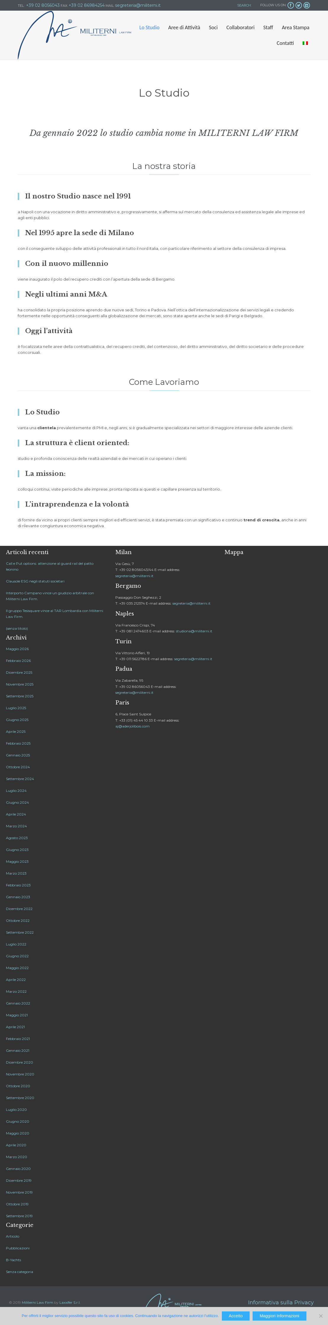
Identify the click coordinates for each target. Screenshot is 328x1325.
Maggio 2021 (17, 1015)
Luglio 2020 (16, 1109)
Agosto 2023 (17, 838)
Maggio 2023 (17, 861)
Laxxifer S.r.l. (69, 1302)
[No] (321, 1316)
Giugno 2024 (17, 802)
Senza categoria (19, 1271)
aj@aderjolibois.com (132, 726)
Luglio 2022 (16, 944)
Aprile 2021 (15, 1027)
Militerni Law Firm (37, 1302)
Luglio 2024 (16, 790)
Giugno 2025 (17, 719)
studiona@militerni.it (194, 631)
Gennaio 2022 (18, 1003)
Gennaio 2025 (18, 755)
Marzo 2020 (16, 1157)
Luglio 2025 (16, 708)
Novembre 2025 (19, 684)
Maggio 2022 (17, 968)
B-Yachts (13, 1260)
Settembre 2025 (19, 696)
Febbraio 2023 (18, 885)
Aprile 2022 (16, 979)
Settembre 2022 (20, 932)
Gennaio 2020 (18, 1168)
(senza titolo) (17, 628)
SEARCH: (243, 5)
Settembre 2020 (20, 1098)
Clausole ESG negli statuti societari (35, 581)
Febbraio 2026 (18, 660)
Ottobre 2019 (17, 1204)
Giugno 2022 (17, 956)
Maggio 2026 (17, 649)
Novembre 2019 (19, 1192)
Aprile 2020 (16, 1145)
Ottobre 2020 (18, 1086)
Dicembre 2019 (19, 1180)
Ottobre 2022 (18, 920)
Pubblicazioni (18, 1248)
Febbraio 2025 (18, 743)
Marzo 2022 (16, 991)
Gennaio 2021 (17, 1050)
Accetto (236, 1315)
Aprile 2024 (16, 814)
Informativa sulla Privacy (281, 1302)
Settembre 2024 (20, 779)
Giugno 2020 (17, 1121)
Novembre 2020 (20, 1074)
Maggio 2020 (17, 1133)
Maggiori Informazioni (279, 1315)
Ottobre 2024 (18, 767)
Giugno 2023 (17, 849)
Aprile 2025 (15, 731)
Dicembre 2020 (19, 1062)
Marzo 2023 (16, 873)
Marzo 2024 (16, 826)
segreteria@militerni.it (134, 576)
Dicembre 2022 (19, 908)
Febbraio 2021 (18, 1038)
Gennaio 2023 (18, 897)
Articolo (12, 1236)
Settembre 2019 (19, 1216)
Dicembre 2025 (19, 672)
